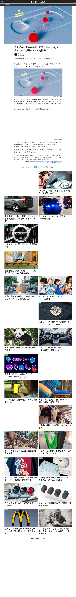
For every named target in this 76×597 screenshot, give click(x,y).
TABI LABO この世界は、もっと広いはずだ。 (38, 167)
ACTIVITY (40, 171)
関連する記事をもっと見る (38, 539)
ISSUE (6, 197)
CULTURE (40, 197)
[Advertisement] (38, 570)
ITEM (40, 303)
